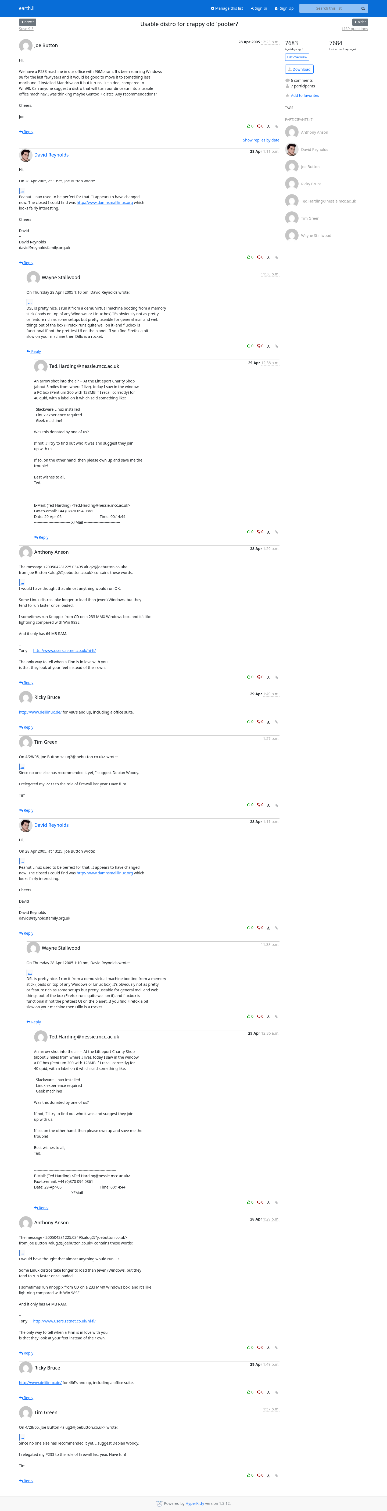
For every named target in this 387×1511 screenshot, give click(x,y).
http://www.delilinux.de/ (40, 712)
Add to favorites (302, 95)
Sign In (259, 8)
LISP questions (355, 28)
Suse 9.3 (26, 28)
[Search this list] (329, 8)
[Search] (363, 8)
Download (299, 69)
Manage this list (227, 8)
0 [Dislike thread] (260, 126)
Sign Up (284, 8)
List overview (297, 57)
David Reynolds (51, 154)
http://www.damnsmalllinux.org (105, 202)
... (22, 191)
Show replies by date (261, 140)
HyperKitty (194, 1503)
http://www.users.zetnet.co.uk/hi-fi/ (64, 650)
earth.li (27, 8)
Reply (26, 131)
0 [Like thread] (250, 126)
